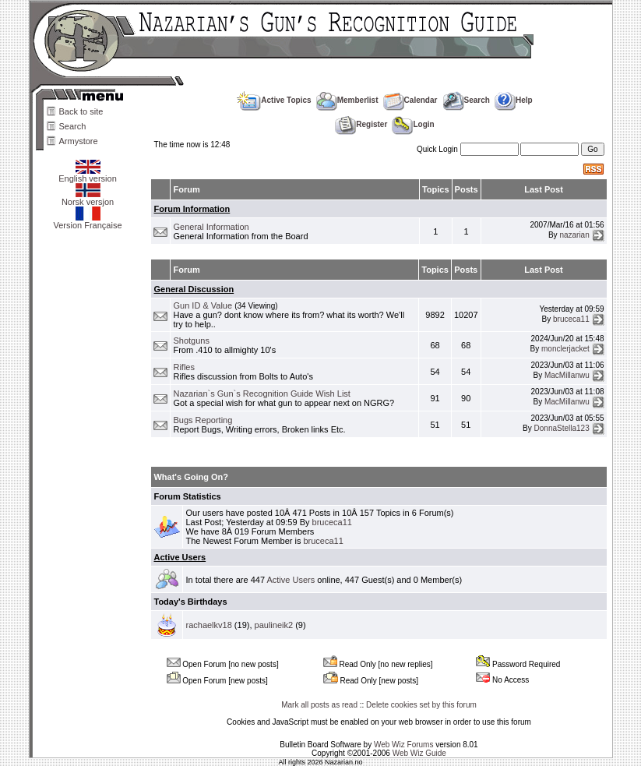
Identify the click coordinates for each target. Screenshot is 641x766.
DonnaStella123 (562, 428)
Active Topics (274, 100)
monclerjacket (565, 348)
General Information (210, 226)
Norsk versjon (88, 198)
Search (72, 126)
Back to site (81, 111)
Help (514, 100)
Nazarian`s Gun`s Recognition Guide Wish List (261, 393)
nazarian (574, 235)
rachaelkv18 (208, 625)
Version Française (87, 221)
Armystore (78, 141)
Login (413, 124)
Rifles (184, 367)
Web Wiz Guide (419, 753)
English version (87, 174)
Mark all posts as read (319, 705)
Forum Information (191, 209)
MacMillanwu (567, 375)
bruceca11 (571, 318)
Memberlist (347, 100)
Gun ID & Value (202, 305)
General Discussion (193, 289)
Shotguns (191, 340)
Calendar (410, 100)
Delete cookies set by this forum (421, 705)
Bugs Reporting (202, 420)
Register (361, 124)
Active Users (179, 557)
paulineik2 (274, 625)
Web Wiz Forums (404, 744)
